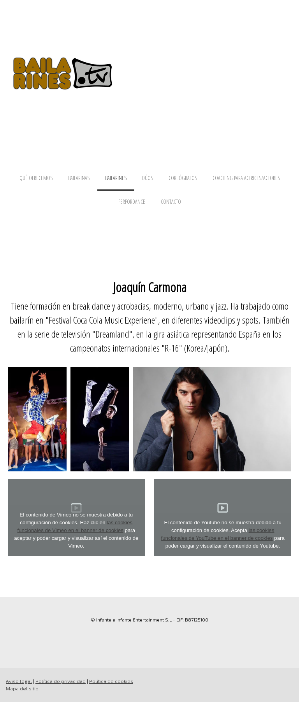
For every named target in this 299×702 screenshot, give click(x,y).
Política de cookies (111, 681)
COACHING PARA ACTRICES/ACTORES (246, 178)
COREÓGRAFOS (183, 178)
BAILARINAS (79, 178)
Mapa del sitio (22, 688)
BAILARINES (116, 178)
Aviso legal (19, 681)
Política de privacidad (60, 681)
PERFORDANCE (131, 201)
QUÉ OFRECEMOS (36, 178)
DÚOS (147, 178)
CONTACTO (171, 201)
